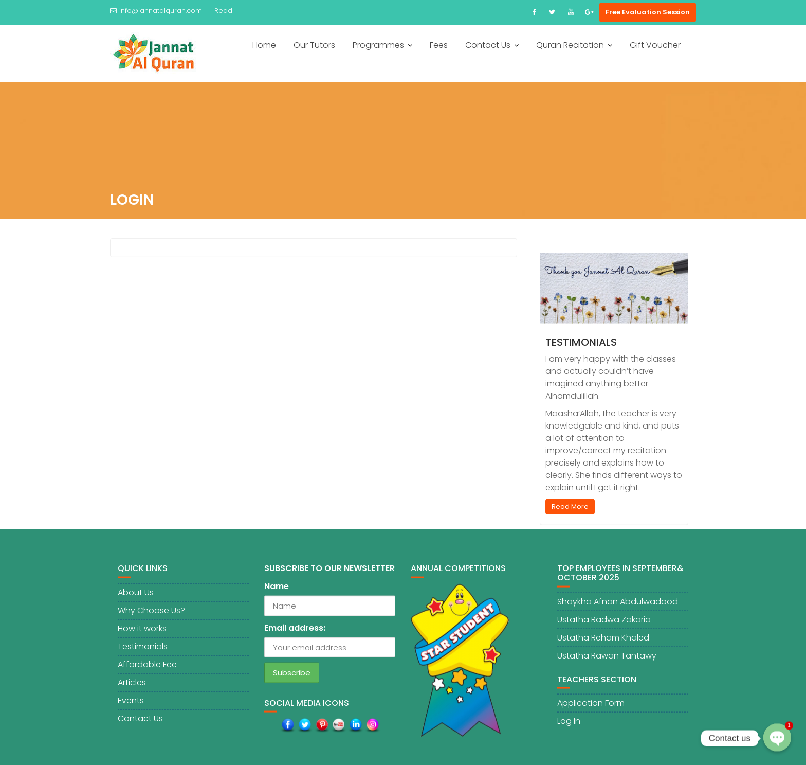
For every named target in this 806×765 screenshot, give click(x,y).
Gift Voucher (655, 45)
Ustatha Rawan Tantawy (606, 660)
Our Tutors (314, 45)
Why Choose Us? (151, 614)
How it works (142, 632)
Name (276, 591)
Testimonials (581, 346)
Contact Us (487, 45)
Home (264, 45)
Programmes (378, 45)
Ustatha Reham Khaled (603, 642)
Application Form (591, 707)
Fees (439, 45)
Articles (132, 686)
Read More (570, 510)
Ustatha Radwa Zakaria (604, 624)
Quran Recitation (570, 45)
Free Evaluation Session (648, 12)
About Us (136, 596)
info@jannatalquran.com (156, 10)
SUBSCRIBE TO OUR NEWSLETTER (329, 573)
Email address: (294, 632)
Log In (568, 725)
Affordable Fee (147, 668)
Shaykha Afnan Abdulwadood (617, 606)
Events (131, 704)
